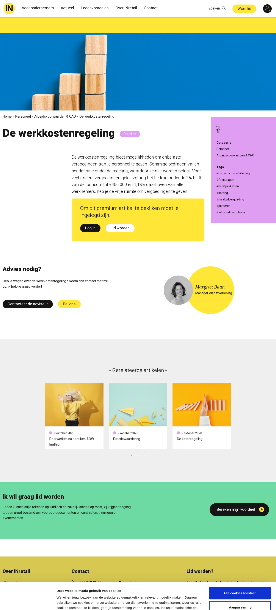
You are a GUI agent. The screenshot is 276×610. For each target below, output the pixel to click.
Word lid (244, 9)
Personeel (23, 101)
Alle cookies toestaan (239, 570)
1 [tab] (131, 439)
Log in (90, 213)
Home (7, 101)
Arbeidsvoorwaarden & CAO (55, 101)
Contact (151, 8)
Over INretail (126, 8)
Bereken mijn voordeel (236, 494)
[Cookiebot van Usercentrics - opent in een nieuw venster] (28, 601)
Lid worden (120, 213)
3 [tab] (144, 439)
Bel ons (69, 289)
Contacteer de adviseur (28, 289)
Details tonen (66, 601)
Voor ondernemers (38, 8)
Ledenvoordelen (95, 8)
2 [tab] (138, 439)
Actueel (67, 8)
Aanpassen (240, 584)
